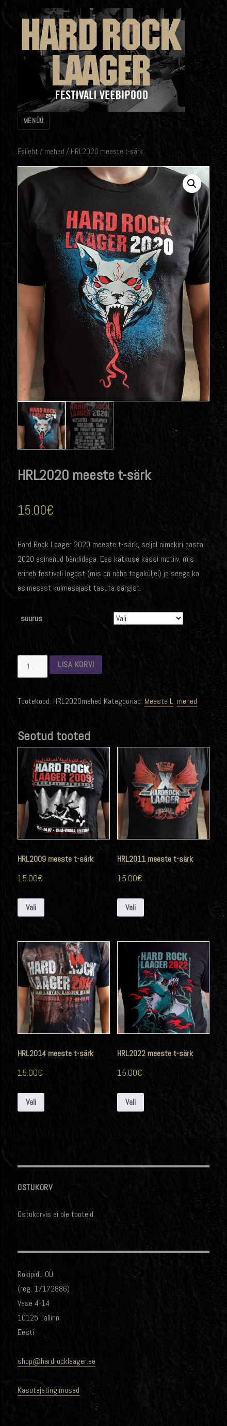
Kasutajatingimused (48, 1389)
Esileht (28, 151)
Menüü (33, 120)
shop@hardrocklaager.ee (56, 1360)
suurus (31, 618)
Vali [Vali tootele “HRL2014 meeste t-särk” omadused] (31, 1102)
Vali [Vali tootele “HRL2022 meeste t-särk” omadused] (130, 1102)
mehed (54, 151)
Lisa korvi (76, 664)
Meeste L (158, 701)
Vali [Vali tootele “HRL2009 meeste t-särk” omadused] (31, 907)
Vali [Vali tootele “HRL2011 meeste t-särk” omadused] (130, 907)
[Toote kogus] (32, 666)
